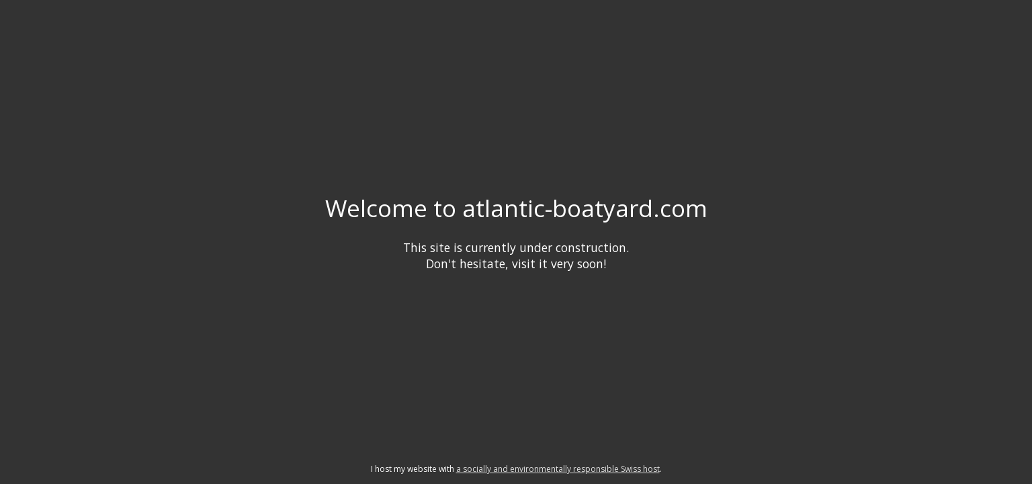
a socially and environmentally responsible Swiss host (558, 469)
